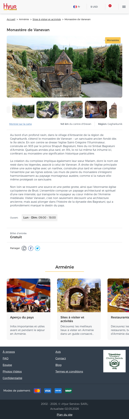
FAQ (5, 358)
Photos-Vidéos (12, 371)
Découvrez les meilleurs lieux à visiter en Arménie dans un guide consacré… (77, 330)
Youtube (121, 391)
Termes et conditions (69, 371)
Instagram (110, 391)
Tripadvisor (89, 391)
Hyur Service (10, 6)
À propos (9, 351)
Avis (58, 351)
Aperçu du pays (22, 317)
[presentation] (9, 109)
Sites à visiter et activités (72, 319)
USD (94, 6)
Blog (58, 365)
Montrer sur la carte (20, 124)
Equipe (7, 365)
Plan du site (64, 414)
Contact (60, 358)
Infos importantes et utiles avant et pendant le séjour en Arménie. (27, 330)
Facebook (100, 391)
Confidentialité (12, 378)
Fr (76, 6)
